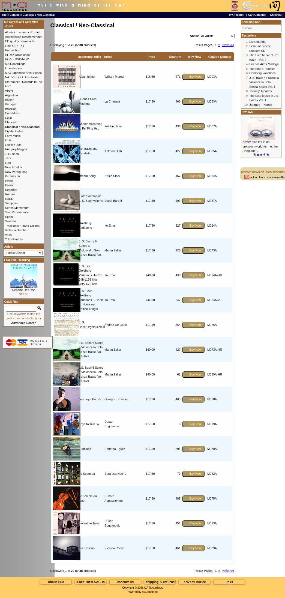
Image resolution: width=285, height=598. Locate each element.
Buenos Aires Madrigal (264, 64)
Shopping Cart (251, 21)
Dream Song (87, 176)
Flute (8, 140)
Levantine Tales (89, 523)
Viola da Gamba (15, 230)
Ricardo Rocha (114, 548)
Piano (9, 180)
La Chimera (112, 101)
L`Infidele (85, 448)
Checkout (276, 14)
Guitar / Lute (13, 144)
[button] (194, 77)
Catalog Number (220, 56)
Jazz (8, 158)
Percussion (12, 176)
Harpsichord (13, 50)
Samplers (11, 203)
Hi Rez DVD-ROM (17, 59)
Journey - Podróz (90, 399)
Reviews (247, 111)
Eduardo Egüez (114, 448)
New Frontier (13, 167)
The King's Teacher (262, 68)
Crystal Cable (14, 131)
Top (4, 14)
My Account (236, 14)
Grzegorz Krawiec (116, 399)
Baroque (10, 104)
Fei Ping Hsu (113, 126)
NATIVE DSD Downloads (21, 77)
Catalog (15, 14)
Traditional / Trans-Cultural (22, 225)
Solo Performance (17, 212)
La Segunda (87, 473)
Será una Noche (115, 473)
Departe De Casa (23, 290)
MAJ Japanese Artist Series (23, 72)
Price (151, 56)
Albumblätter (87, 76)
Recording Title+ (89, 56)
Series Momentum (17, 207)
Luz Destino (87, 548)
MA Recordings (153, 587)
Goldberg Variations (262, 73)
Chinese (10, 122)
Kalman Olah (113, 151)
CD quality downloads (19, 41)
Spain (9, 216)
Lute (8, 162)
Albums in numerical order (22, 32)
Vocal (8, 234)
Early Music (12, 135)
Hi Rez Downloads (17, 54)
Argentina (11, 95)
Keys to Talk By (89, 424)
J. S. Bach (12, 153)
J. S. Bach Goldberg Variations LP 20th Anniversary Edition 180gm (91, 300)
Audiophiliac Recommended (23, 36)
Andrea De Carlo (115, 324)
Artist (108, 56)
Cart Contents (257, 14)
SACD (9, 198)
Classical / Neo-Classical (39, 14)
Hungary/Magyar (16, 149)
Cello (8, 117)
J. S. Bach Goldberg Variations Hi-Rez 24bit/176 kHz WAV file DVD (90, 275)
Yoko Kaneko (13, 239)
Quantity (175, 56)
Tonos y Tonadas (260, 91)
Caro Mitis (12, 113)
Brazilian (10, 108)
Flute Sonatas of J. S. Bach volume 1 (91, 200)
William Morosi (114, 76)
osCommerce (150, 591)
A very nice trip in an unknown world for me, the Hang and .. (260, 146)
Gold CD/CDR (14, 45)
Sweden (10, 221)
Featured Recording (17, 260)
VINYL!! (10, 90)
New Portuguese (16, 171)
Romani (10, 194)
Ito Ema (109, 225)
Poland (9, 185)
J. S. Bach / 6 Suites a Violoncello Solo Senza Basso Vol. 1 (90, 250)
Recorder (11, 189)
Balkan (9, 99)
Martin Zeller (112, 250)
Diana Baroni (113, 200)
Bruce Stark (112, 176)
